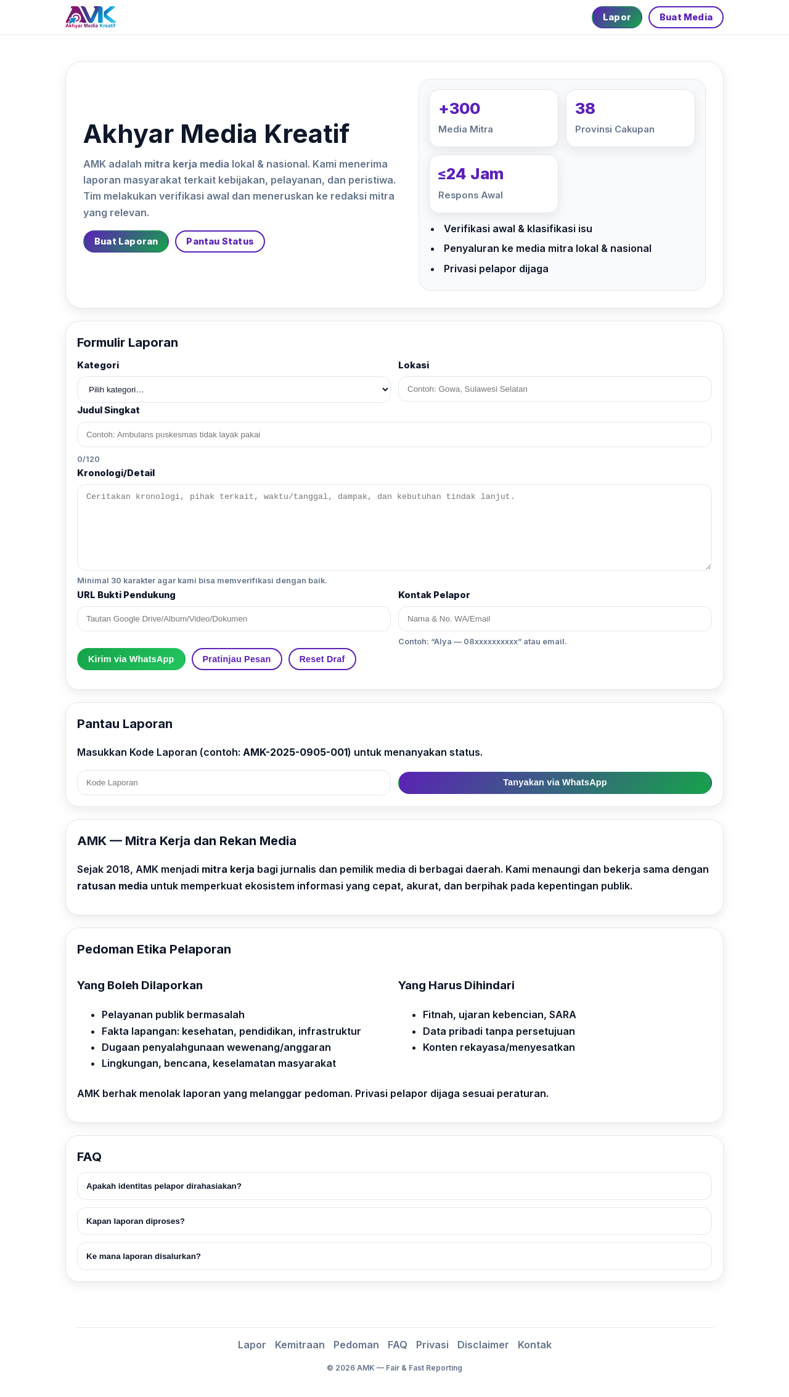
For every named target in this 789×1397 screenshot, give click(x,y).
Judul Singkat (108, 410)
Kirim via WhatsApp (131, 659)
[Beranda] (90, 17)
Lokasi (413, 365)
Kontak (535, 1344)
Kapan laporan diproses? (135, 1221)
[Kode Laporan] (234, 782)
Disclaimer (483, 1344)
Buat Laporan (126, 241)
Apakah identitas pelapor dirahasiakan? (164, 1186)
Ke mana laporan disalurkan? (143, 1256)
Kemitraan (300, 1344)
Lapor (617, 17)
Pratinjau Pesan (237, 659)
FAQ (397, 1344)
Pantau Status (220, 241)
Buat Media (686, 17)
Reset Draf (322, 659)
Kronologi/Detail (116, 473)
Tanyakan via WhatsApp (555, 782)
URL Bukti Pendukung (126, 595)
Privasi (432, 1344)
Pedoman (356, 1344)
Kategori (98, 365)
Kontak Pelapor (434, 595)
